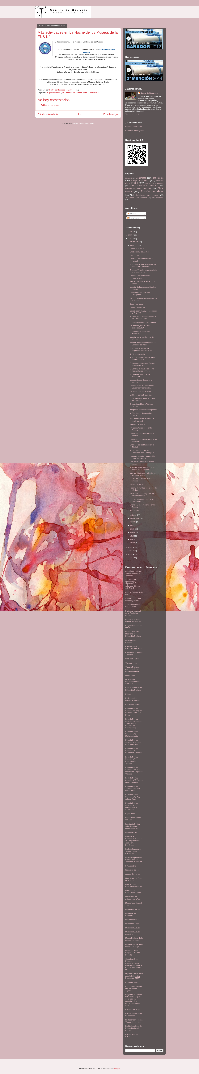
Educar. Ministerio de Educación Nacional (133, 689)
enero (132, 543)
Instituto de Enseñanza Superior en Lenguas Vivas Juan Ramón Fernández (133, 840)
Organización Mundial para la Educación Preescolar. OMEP (134, 976)
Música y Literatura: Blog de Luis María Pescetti (133, 953)
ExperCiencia (130, 814)
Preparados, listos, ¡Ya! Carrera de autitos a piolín (142, 364)
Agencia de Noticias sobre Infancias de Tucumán (133, 573)
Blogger (117, 1069)
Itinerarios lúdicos (132, 870)
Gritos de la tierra (137, 248)
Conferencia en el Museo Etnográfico (140, 294)
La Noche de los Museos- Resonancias (140, 277)
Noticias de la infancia (154, 183)
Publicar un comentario (50, 105)
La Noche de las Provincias (141, 395)
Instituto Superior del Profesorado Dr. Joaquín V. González (133, 859)
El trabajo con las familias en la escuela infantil (142, 358)
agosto (133, 522)
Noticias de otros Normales (138, 188)
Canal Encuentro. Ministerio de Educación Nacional (133, 634)
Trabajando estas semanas (136, 198)
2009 (130, 554)
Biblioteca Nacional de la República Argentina (133, 613)
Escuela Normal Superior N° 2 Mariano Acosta (131, 734)
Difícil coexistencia (137, 354)
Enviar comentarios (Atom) (83, 123)
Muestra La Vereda (137, 424)
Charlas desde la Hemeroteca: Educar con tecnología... (142, 387)
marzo (133, 539)
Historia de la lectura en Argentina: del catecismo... (141, 349)
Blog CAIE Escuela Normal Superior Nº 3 (133, 620)
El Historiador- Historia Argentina (132, 699)
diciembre (134, 242)
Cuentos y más (131, 663)
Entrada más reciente (48, 114)
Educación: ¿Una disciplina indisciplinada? (140, 327)
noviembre (134, 245)
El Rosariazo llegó (132, 704)
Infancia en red (131, 832)
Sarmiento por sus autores (140, 391)
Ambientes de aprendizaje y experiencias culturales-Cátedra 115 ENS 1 (132, 583)
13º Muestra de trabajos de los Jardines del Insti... (142, 495)
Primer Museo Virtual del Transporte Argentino (133, 988)
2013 (130, 235)
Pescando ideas (131, 982)
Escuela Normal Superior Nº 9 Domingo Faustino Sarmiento (132, 806)
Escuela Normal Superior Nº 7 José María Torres (132, 788)
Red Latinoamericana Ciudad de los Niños (133, 1021)
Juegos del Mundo (132, 874)
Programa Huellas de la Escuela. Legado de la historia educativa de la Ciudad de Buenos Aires (133, 1000)
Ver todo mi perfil (132, 114)
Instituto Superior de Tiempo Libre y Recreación (133, 851)
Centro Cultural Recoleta (131, 641)
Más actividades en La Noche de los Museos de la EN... (143, 474)
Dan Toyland (130, 675)
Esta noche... (135, 255)
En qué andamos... (53, 93)
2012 (130, 239)
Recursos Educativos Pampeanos (133, 1014)
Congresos (141, 178)
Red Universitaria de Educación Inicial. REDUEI (133, 1028)
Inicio (80, 114)
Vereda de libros (136, 484)
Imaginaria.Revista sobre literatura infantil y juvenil (132, 826)
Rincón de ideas (152, 191)
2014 (130, 232)
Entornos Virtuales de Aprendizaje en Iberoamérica (143, 271)
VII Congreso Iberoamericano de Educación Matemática (143, 265)
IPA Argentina (130, 866)
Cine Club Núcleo (132, 659)
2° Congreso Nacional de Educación (140, 375)
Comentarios (133, 218)
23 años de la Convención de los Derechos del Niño (143, 344)
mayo (132, 532)
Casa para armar (136, 304)
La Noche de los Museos (72, 93)
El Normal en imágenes (134, 131)
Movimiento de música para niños (132, 898)
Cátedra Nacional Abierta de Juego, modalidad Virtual (132, 669)
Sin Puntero (134, 510)
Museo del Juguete (133, 928)
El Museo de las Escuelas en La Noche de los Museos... (142, 468)
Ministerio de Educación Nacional (133, 892)
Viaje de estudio (157, 198)
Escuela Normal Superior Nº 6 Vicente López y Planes (133, 780)
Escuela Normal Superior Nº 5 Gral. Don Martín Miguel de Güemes (133, 770)
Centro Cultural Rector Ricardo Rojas (133, 647)
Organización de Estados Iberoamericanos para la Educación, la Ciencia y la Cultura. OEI (133, 964)
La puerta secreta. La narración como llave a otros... (142, 457)
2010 (130, 551)
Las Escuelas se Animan (139, 252)
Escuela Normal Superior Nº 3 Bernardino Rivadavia (133, 750)
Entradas (131, 214)
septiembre (135, 518)
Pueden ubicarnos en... (134, 127)
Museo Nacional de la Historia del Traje (134, 939)
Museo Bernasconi (132, 909)
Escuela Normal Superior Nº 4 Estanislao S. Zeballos (131, 760)
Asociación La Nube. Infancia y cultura (133, 599)
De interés (158, 178)
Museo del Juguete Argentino (133, 933)
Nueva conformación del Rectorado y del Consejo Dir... (143, 451)
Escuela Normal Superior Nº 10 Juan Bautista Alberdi (133, 742)
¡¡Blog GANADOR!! (137, 307)
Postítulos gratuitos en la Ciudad (143, 322)
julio (132, 525)
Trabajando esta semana (147, 195)
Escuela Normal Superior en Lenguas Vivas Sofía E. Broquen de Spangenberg (133, 723)
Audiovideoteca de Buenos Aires (132, 606)
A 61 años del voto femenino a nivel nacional (142, 420)
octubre (133, 515)
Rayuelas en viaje (132, 1009)
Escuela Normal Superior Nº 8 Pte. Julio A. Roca (132, 797)
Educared (129, 694)
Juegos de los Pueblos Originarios (143, 410)
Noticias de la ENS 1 (91, 93)
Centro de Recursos (149, 93)
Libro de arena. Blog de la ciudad (133, 879)
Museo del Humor (132, 920)
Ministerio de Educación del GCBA (133, 885)
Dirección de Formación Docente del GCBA (133, 681)
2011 (130, 547)
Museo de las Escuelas (130, 914)
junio (132, 529)
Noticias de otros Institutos (144, 185)
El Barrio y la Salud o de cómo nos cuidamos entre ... (142, 370)
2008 (130, 558)
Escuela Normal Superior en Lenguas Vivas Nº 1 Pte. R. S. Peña (133, 711)
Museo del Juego (132, 924)
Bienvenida (128, 178)
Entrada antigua (111, 114)
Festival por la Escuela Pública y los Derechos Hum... (143, 318)
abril (132, 536)
